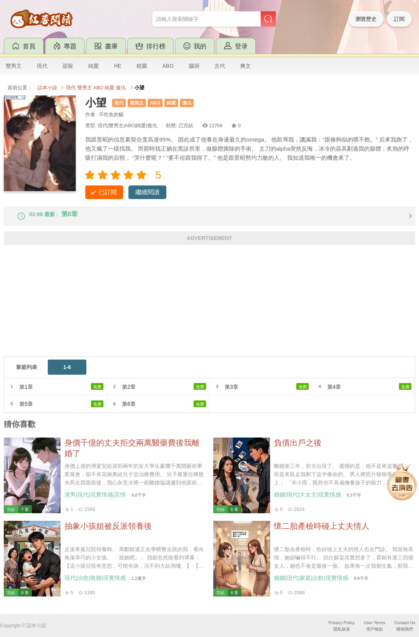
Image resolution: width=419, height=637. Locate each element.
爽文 (245, 66)
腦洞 (194, 66)
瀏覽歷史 (366, 19)
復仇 (121, 87)
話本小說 (47, 87)
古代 (219, 66)
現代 (42, 66)
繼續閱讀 (147, 192)
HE (117, 66)
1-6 (67, 373)
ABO (168, 66)
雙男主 (14, 66)
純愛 (93, 66)
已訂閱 (107, 192)
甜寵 (68, 66)
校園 (141, 66)
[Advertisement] (209, 309)
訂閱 (399, 19)
